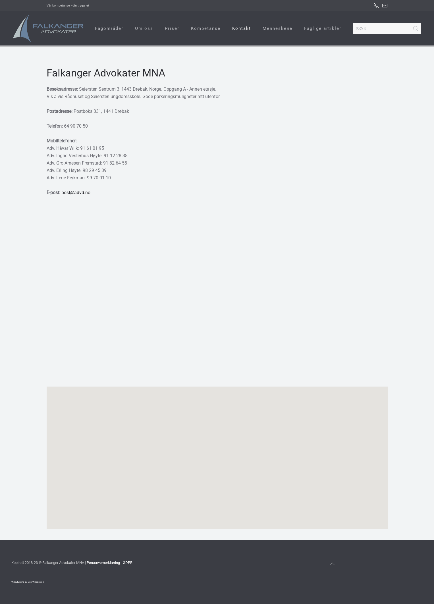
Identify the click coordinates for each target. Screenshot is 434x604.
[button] (217, 452)
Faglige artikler (322, 28)
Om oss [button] (144, 28)
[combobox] (387, 28)
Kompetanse (206, 28)
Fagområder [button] (109, 28)
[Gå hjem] (48, 28)
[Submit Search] (415, 28)
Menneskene (277, 28)
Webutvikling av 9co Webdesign (27, 582)
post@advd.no (75, 192)
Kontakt (241, 28)
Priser (172, 28)
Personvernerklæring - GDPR (109, 563)
